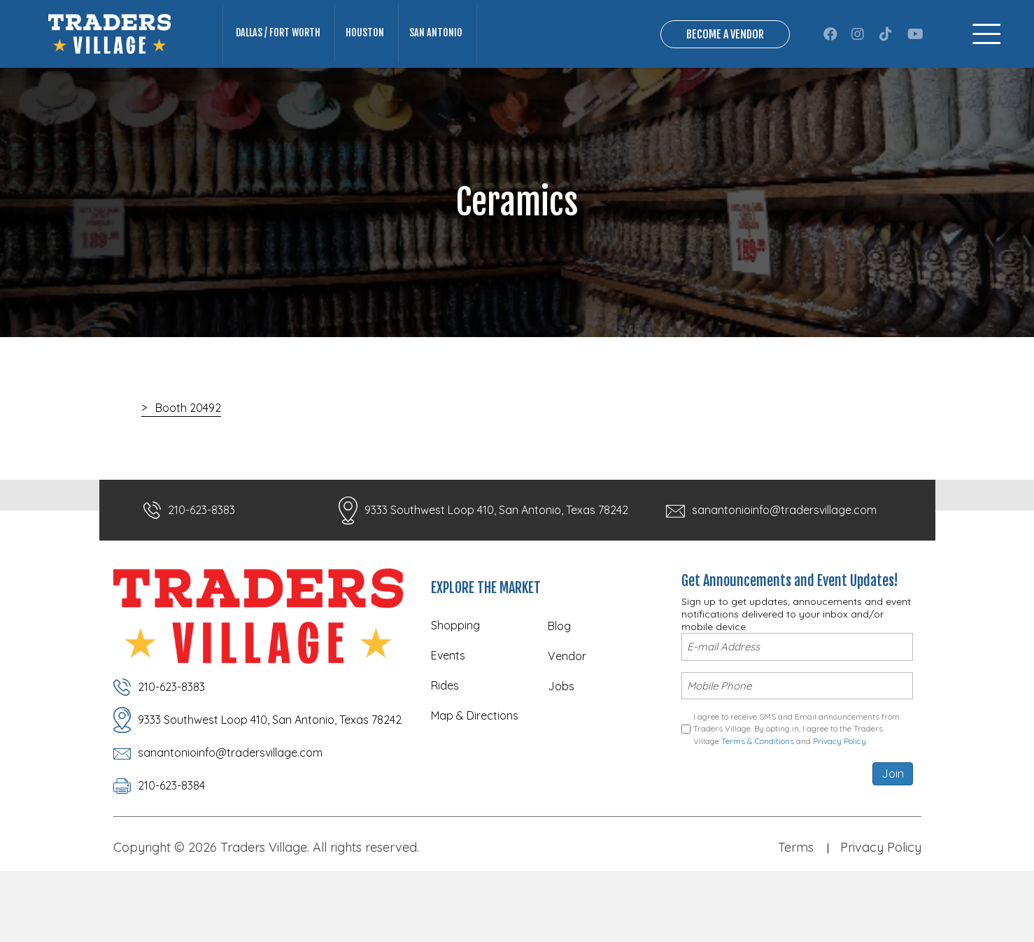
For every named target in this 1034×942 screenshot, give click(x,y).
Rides (445, 743)
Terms (796, 905)
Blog (559, 683)
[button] (830, 62)
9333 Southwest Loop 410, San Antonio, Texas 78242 (496, 567)
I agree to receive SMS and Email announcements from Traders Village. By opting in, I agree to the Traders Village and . (796, 783)
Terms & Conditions (757, 795)
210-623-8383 (201, 567)
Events (448, 713)
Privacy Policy (839, 795)
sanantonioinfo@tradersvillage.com (784, 567)
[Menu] (986, 62)
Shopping (455, 683)
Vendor (567, 713)
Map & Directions (474, 773)
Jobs (561, 743)
